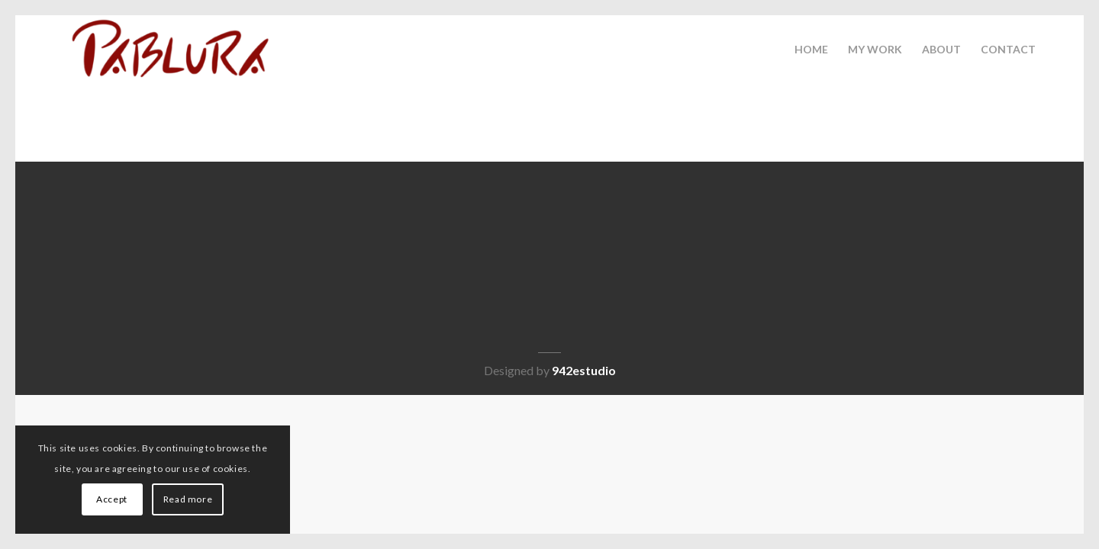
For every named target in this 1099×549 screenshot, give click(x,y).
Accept (111, 499)
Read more (187, 499)
